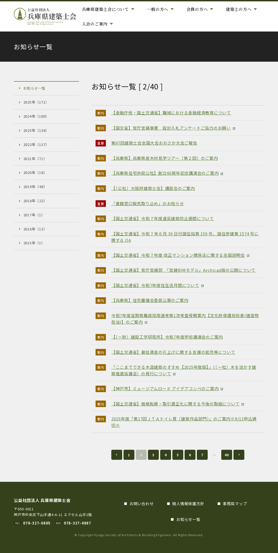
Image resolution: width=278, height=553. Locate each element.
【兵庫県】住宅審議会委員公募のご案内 (149, 300)
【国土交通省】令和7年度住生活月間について (155, 285)
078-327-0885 (36, 523)
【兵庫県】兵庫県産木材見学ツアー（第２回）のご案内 (164, 158)
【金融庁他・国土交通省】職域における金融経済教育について (171, 112)
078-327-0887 (77, 523)
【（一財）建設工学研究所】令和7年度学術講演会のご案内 (167, 337)
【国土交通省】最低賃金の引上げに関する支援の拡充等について (173, 352)
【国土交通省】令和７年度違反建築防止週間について (162, 218)
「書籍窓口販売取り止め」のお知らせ (147, 203)
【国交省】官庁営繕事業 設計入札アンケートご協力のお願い (171, 128)
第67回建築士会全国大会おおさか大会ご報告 (154, 143)
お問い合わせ (141, 503)
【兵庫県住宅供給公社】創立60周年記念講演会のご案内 (165, 173)
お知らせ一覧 (188, 519)
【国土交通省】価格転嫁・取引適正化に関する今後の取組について (175, 404)
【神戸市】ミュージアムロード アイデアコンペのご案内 (165, 388)
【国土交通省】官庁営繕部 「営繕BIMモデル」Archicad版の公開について (183, 270)
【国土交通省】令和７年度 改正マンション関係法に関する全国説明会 (178, 255)
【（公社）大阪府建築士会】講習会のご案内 (153, 188)
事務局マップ (235, 503)
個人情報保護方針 (188, 503)
